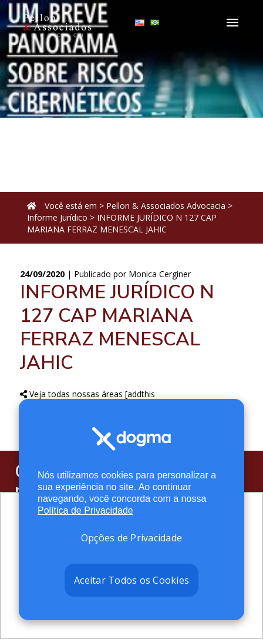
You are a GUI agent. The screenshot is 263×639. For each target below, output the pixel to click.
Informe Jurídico (57, 217)
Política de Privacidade (85, 510)
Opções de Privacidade (131, 537)
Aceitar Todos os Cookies (131, 580)
